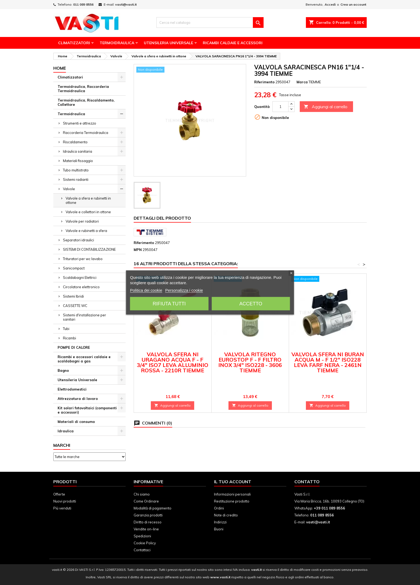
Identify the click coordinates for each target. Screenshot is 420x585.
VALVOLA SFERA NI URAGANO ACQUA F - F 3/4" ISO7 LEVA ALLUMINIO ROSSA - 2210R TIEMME (172, 362)
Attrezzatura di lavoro (78, 398)
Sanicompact (74, 268)
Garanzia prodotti (148, 515)
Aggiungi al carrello (325, 107)
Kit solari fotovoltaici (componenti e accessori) (87, 410)
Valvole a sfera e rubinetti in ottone (88, 200)
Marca (302, 82)
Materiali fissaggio (78, 161)
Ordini (219, 508)
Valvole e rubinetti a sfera (86, 230)
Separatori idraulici (78, 240)
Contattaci (142, 550)
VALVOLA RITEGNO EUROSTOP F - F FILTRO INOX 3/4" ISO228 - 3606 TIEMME (250, 362)
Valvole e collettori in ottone (88, 212)
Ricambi (69, 338)
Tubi (66, 329)
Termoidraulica (117, 42)
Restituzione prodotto (231, 501)
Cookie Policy (145, 543)
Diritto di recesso (148, 522)
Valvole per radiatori (82, 221)
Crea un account (353, 4)
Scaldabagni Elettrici (79, 277)
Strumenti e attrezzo (79, 123)
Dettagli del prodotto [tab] (162, 218)
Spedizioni (142, 536)
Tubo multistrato (76, 170)
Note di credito (226, 515)
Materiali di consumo (76, 421)
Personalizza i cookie (184, 290)
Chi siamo (142, 494)
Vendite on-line (146, 529)
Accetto (250, 303)
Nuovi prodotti (64, 501)
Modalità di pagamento (152, 508)
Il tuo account (232, 481)
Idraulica (66, 431)
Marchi (61, 445)
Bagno (63, 370)
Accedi (330, 4)
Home (59, 68)
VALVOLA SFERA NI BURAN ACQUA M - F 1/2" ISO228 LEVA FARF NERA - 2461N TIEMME (327, 362)
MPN (138, 250)
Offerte (59, 494)
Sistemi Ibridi (73, 296)
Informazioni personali (232, 494)
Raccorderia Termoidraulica (85, 132)
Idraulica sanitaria (77, 151)
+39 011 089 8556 (329, 508)
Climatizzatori (74, 42)
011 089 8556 (83, 4)
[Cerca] (210, 22)
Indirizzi (220, 522)
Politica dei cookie (146, 290)
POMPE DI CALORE (74, 347)
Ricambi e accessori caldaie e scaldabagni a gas (84, 359)
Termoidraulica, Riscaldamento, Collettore (86, 102)
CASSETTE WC (75, 305)
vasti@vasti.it (126, 4)
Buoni (218, 529)
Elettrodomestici (72, 389)
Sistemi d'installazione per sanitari (84, 317)
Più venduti (62, 508)
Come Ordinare (146, 501)
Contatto (307, 481)
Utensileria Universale (168, 42)
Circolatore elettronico (81, 287)
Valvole (69, 189)
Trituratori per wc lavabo (83, 259)
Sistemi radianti (75, 179)
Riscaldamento (75, 142)
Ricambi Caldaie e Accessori (232, 42)
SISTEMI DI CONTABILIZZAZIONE (89, 249)
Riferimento (264, 82)
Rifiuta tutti (169, 303)
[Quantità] (280, 106)
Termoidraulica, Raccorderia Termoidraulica (83, 88)
